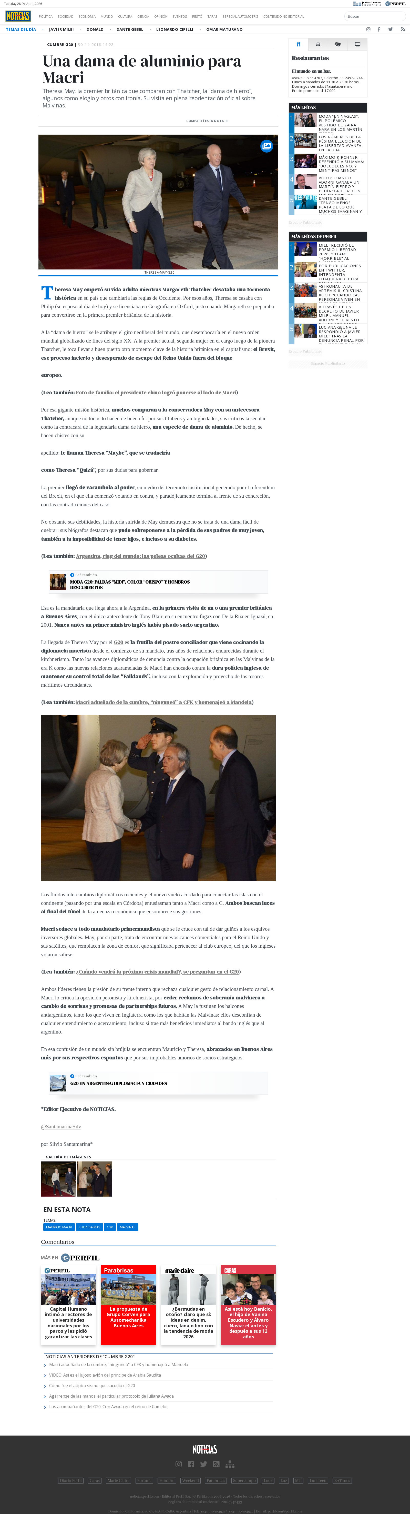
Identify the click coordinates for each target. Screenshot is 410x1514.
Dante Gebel (131, 29)
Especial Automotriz (275, 16)
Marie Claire (118, 1480)
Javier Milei (62, 29)
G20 (110, 1227)
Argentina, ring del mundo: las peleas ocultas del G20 (140, 556)
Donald (96, 29)
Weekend (190, 1480)
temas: (49, 1220)
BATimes (342, 1480)
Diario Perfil (71, 1480)
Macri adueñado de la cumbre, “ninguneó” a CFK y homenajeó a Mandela (164, 702)
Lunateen (318, 1480)
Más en (69, 1258)
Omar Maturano (224, 29)
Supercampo (244, 1480)
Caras (95, 1480)
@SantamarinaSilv (61, 1126)
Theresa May (89, 1227)
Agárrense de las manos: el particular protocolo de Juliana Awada (111, 1396)
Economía (96, 16)
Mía (298, 1480)
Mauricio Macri (59, 1227)
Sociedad (70, 16)
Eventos (204, 16)
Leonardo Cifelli (175, 29)
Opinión (181, 16)
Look (268, 1480)
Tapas (242, 16)
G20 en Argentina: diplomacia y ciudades (118, 1083)
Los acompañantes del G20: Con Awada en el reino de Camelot (108, 1406)
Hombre (166, 1480)
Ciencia (161, 16)
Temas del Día (21, 29)
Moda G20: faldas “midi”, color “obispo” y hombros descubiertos (130, 584)
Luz (284, 1480)
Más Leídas (303, 108)
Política (47, 16)
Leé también (86, 575)
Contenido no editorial (327, 16)
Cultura (140, 16)
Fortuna (144, 1480)
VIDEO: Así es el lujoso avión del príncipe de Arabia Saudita (105, 1375)
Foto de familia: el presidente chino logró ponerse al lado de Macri (156, 392)
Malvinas (128, 1227)
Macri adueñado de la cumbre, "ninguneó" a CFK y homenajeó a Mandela (118, 1364)
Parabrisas (216, 1480)
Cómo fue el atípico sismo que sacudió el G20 (92, 1385)
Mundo (118, 16)
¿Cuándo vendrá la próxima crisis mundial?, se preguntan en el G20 (157, 971)
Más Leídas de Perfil (314, 237)
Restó (224, 16)
